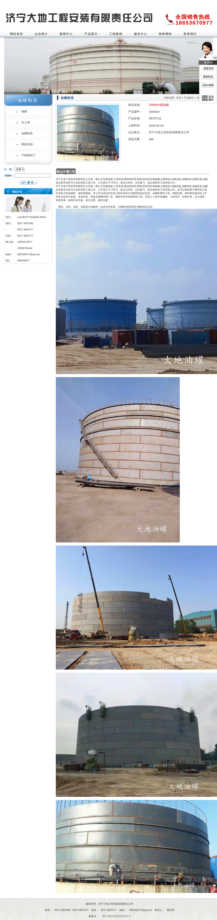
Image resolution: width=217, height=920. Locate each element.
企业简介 (41, 34)
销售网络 (165, 34)
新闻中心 (66, 34)
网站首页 (16, 34)
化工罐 (25, 122)
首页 (178, 97)
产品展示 (91, 34)
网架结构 (27, 144)
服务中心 (140, 34)
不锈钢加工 (28, 155)
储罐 (24, 111)
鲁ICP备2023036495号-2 (116, 916)
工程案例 (115, 34)
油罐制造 (27, 133)
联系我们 (190, 34)
